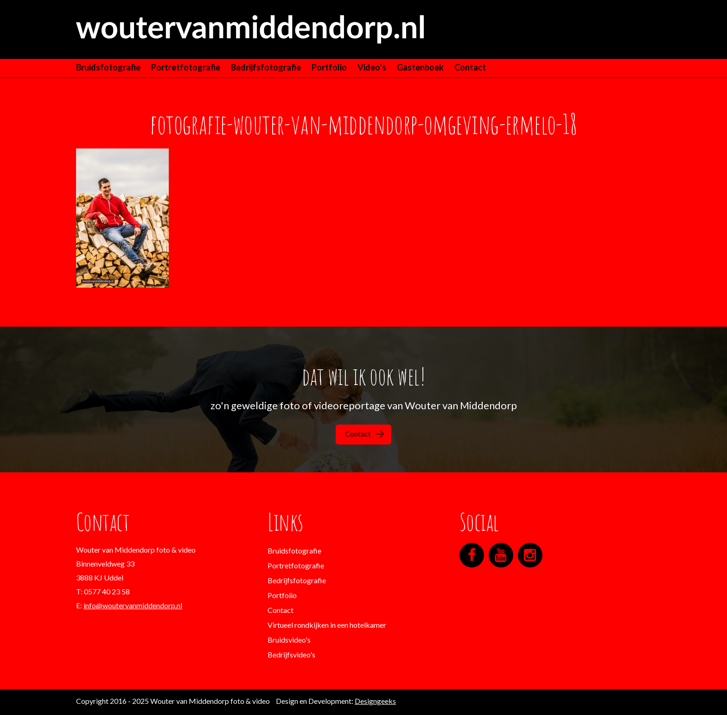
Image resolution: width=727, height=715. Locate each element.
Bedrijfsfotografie (266, 67)
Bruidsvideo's (289, 639)
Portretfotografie (185, 67)
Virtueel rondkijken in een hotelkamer (327, 624)
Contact (470, 67)
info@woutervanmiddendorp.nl (132, 605)
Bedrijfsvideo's (291, 654)
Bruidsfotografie (108, 67)
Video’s (371, 67)
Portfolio (329, 67)
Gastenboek (420, 67)
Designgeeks (375, 700)
